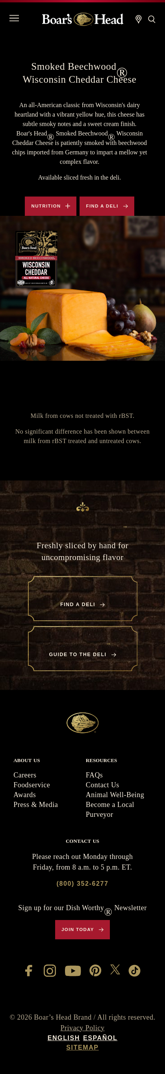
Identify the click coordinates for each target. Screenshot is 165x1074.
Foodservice (31, 785)
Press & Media (35, 805)
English (64, 1038)
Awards (24, 795)
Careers (24, 775)
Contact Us (102, 785)
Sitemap (82, 1047)
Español (100, 1038)
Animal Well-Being (115, 795)
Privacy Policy (83, 1028)
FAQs (94, 775)
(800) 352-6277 (83, 883)
